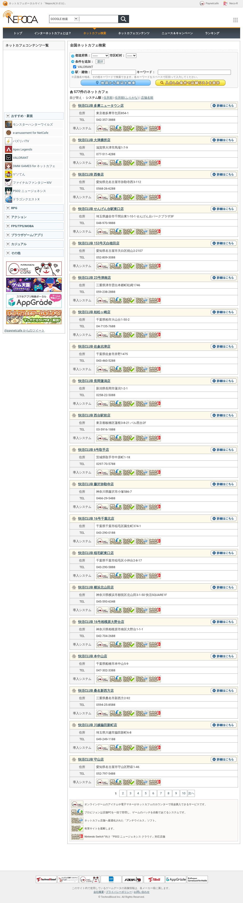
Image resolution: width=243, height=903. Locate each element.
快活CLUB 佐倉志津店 (94, 346)
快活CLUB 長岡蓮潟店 (94, 381)
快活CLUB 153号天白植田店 (98, 243)
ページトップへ (121, 869)
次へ (191, 793)
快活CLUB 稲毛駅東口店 (96, 553)
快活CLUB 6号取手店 (93, 450)
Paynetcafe (212, 3)
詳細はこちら (224, 105)
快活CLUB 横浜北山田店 (96, 587)
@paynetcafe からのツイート (24, 330)
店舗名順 (147, 97)
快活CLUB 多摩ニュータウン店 (101, 106)
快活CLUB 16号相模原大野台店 (101, 622)
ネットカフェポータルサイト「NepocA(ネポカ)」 (38, 3)
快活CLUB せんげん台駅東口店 (101, 209)
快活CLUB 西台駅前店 (94, 415)
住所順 (108, 97)
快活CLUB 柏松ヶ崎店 (94, 312)
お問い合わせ (142, 892)
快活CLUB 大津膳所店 (94, 140)
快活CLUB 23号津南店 (94, 278)
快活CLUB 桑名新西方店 (96, 690)
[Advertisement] (34, 81)
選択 (100, 61)
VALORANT (85, 67)
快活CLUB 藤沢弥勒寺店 (96, 484)
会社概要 (98, 892)
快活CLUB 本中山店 (92, 656)
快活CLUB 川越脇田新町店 (97, 725)
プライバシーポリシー (119, 892)
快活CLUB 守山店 (91, 759)
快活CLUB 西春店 (91, 174)
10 (184, 793)
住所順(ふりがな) (127, 97)
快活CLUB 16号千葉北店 (96, 518)
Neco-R (233, 3)
